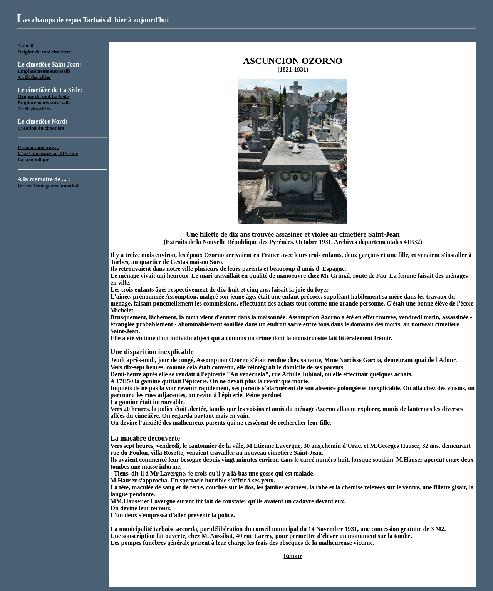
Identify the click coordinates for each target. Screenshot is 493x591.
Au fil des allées (34, 77)
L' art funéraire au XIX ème (48, 153)
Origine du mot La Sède (43, 96)
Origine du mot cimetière (44, 52)
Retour (292, 556)
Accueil (26, 45)
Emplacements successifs (44, 71)
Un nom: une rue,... (38, 147)
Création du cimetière (41, 128)
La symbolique (33, 159)
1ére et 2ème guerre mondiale (49, 186)
